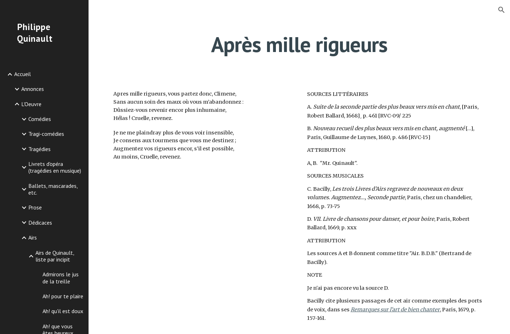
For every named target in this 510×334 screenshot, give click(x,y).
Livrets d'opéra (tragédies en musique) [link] (54, 167)
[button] (501, 9)
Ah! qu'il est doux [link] (62, 311)
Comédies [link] (39, 118)
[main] (299, 44)
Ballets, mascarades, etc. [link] (53, 189)
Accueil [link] (22, 73)
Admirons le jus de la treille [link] (60, 277)
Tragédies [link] (39, 148)
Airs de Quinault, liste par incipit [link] (54, 256)
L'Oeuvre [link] (31, 104)
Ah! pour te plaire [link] (62, 296)
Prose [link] (35, 207)
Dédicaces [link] (40, 222)
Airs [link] (32, 237)
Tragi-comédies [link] (46, 133)
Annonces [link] (32, 88)
